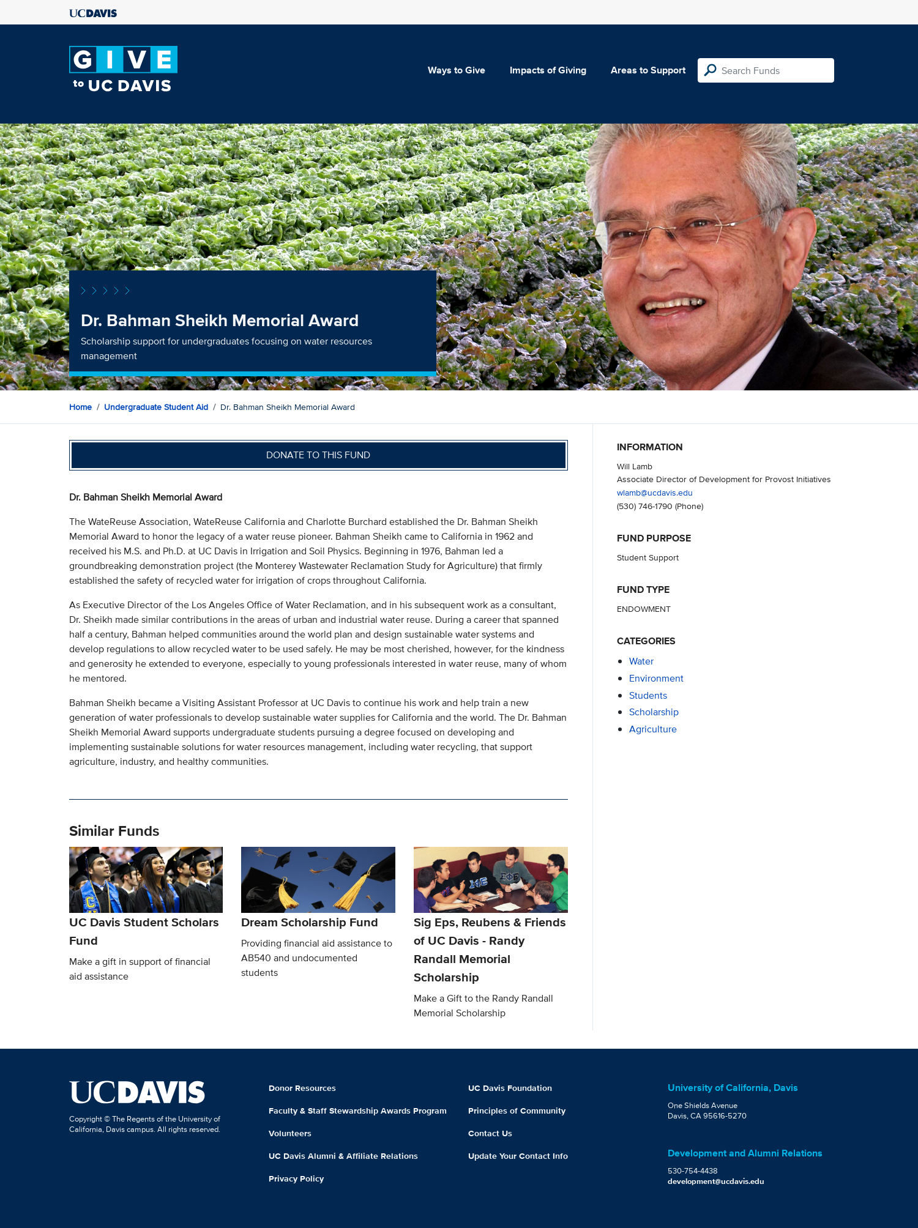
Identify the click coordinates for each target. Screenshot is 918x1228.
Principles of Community (516, 1110)
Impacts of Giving (548, 70)
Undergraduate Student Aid (156, 407)
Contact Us (490, 1133)
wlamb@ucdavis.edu (655, 492)
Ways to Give (456, 70)
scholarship (654, 712)
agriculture (653, 729)
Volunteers (290, 1133)
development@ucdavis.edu (716, 1181)
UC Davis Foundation (510, 1088)
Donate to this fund (318, 455)
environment (656, 678)
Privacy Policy (296, 1178)
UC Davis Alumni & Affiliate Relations (343, 1156)
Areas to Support (648, 70)
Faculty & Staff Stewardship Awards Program (358, 1110)
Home (80, 407)
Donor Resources (302, 1088)
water (641, 661)
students (648, 695)
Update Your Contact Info (518, 1156)
